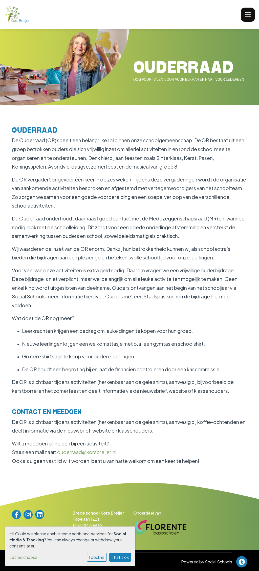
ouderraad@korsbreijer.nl (86, 452)
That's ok (120, 557)
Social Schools (218, 561)
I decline (96, 557)
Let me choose (23, 557)
